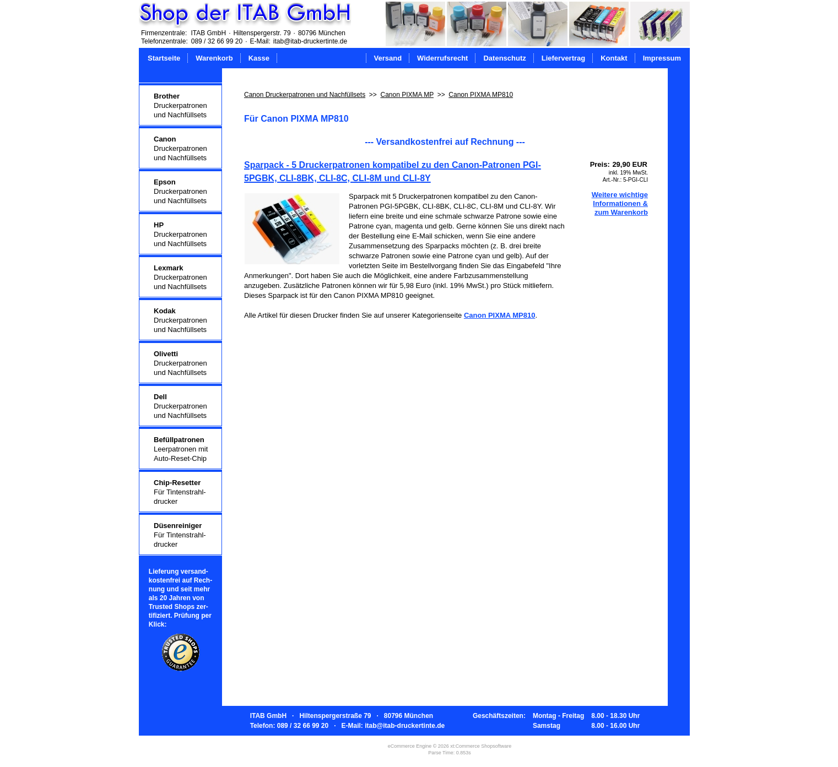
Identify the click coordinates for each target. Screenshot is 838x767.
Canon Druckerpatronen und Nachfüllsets (304, 95)
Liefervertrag (563, 58)
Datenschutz (504, 58)
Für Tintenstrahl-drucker (180, 491)
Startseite (164, 58)
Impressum (662, 58)
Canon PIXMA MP (407, 95)
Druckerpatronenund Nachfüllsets (180, 105)
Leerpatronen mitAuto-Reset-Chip (181, 449)
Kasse (258, 58)
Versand (388, 58)
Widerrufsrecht (442, 58)
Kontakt (614, 58)
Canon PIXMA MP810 (480, 95)
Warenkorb (214, 58)
